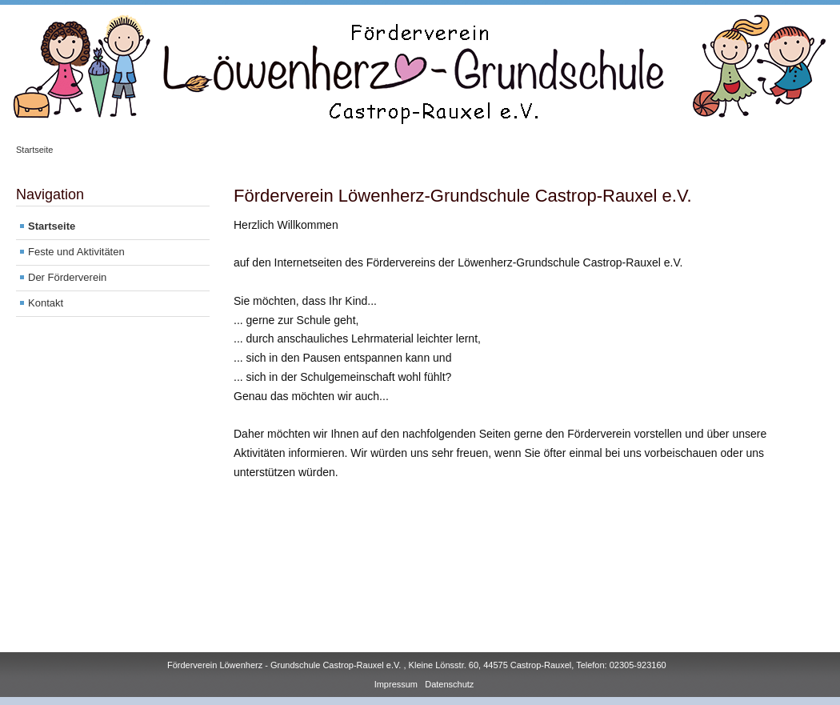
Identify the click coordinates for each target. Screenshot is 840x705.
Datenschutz (449, 684)
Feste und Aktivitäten (76, 252)
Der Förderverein (67, 277)
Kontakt (45, 303)
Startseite (34, 149)
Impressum (396, 684)
